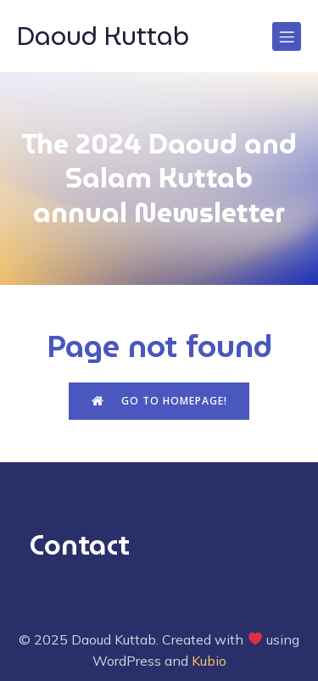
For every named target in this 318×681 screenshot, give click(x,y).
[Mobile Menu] (286, 36)
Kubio (209, 660)
